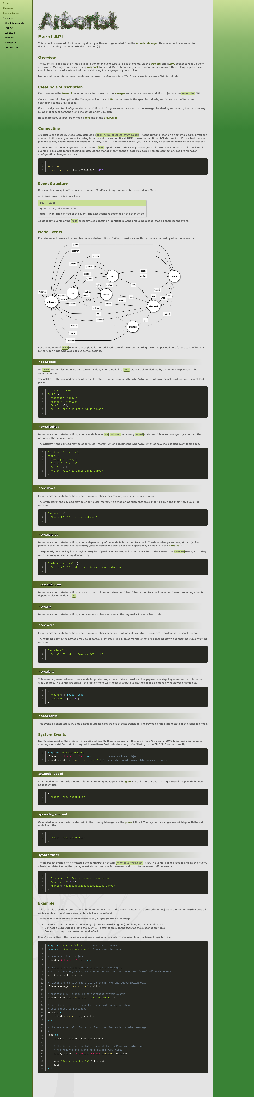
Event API (10, 33)
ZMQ (172, 63)
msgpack (93, 67)
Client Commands (14, 23)
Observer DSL (12, 47)
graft (128, 780)
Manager (119, 93)
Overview (8, 8)
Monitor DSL (11, 43)
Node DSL (10, 37)
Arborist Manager (146, 43)
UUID (110, 99)
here (87, 117)
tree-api (156, 63)
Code (6, 3)
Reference (8, 18)
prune (128, 820)
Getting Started (11, 13)
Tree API (9, 28)
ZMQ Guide (110, 117)
